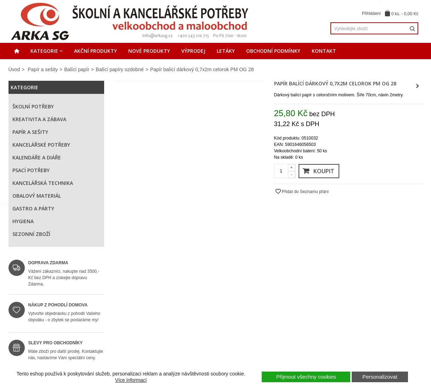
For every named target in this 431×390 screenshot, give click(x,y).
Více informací (131, 380)
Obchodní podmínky (273, 50)
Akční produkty (95, 50)
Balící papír (76, 69)
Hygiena (23, 221)
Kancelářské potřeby (41, 144)
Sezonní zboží (31, 234)
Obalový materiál (36, 195)
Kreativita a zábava (39, 119)
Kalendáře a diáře (36, 157)
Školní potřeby (33, 106)
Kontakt (324, 50)
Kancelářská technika (42, 183)
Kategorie (44, 50)
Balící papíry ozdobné (119, 69)
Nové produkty (149, 50)
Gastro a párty (33, 208)
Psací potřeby (31, 170)
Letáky (226, 50)
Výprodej (193, 50)
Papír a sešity (43, 69)
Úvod (14, 69)
